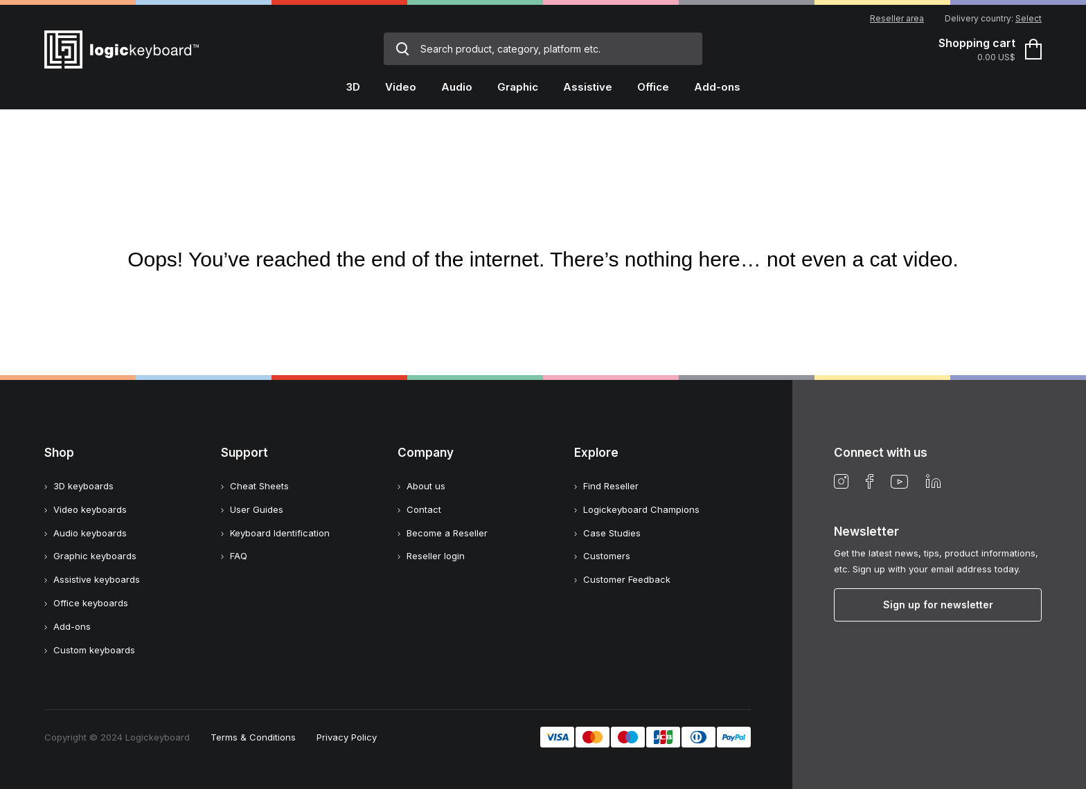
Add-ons (72, 626)
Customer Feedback (626, 579)
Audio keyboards (90, 532)
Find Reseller (611, 485)
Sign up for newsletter (938, 604)
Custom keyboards (94, 649)
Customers (606, 555)
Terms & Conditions (253, 737)
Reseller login (436, 555)
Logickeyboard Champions (641, 509)
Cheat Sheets (259, 485)
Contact (424, 509)
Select (1028, 18)
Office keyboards (90, 602)
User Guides (256, 509)
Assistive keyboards (96, 579)
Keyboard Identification (280, 532)
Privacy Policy (347, 737)
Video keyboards (90, 509)
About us (426, 485)
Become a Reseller (447, 532)
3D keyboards (83, 485)
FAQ (238, 555)
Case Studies (612, 532)
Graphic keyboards (94, 555)
